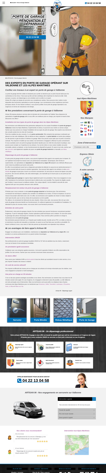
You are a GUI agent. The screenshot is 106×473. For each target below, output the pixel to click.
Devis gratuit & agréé (66, 417)
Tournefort (52, 284)
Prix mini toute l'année (66, 414)
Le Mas (11, 286)
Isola (6, 286)
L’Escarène (66, 284)
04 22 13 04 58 (92, 2)
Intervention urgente (65, 399)
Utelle (47, 284)
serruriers (10, 149)
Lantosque (59, 284)
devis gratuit (30, 259)
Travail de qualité (64, 410)
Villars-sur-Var (19, 286)
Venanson (42, 284)
